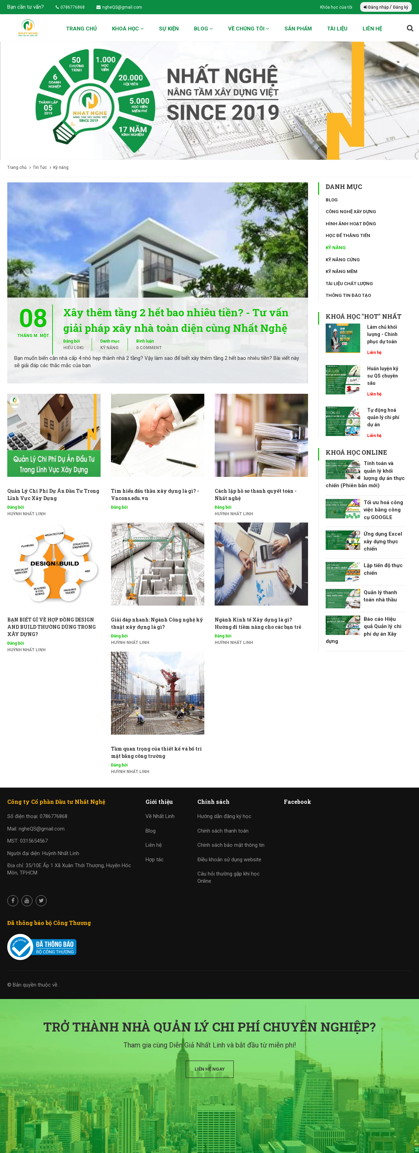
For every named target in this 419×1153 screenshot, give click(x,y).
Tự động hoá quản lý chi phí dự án (383, 417)
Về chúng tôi (248, 29)
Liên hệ (372, 29)
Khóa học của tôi (336, 7)
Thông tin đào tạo (348, 295)
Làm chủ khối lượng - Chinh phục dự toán (382, 334)
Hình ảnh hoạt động (351, 223)
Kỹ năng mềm (341, 271)
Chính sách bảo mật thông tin (230, 845)
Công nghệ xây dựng (351, 211)
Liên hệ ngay (210, 1069)
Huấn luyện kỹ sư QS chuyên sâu (382, 376)
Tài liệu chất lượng (349, 283)
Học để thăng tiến (348, 235)
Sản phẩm (298, 29)
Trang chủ (81, 29)
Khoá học (128, 29)
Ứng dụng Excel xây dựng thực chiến (383, 541)
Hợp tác (155, 859)
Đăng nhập (377, 7)
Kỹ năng (109, 347)
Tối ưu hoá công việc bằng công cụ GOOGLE (383, 509)
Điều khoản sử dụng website (229, 859)
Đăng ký (400, 7)
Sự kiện (169, 29)
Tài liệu (337, 29)
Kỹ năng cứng (343, 259)
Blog (203, 29)
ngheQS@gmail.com (119, 7)
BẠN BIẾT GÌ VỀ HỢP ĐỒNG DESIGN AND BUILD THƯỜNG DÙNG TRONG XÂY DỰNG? (51, 626)
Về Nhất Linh (160, 816)
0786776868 (70, 7)
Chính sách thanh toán (223, 831)
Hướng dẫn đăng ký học (224, 816)
